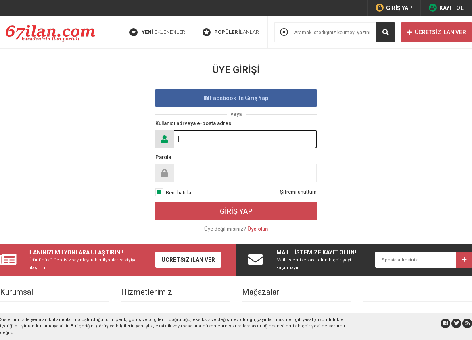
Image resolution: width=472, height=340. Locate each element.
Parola (163, 157)
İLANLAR (231, 32)
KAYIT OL (446, 8)
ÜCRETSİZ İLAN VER (436, 32)
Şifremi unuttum (298, 192)
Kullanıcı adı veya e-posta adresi (193, 123)
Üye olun (257, 229)
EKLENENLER (157, 32)
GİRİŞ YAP (394, 8)
